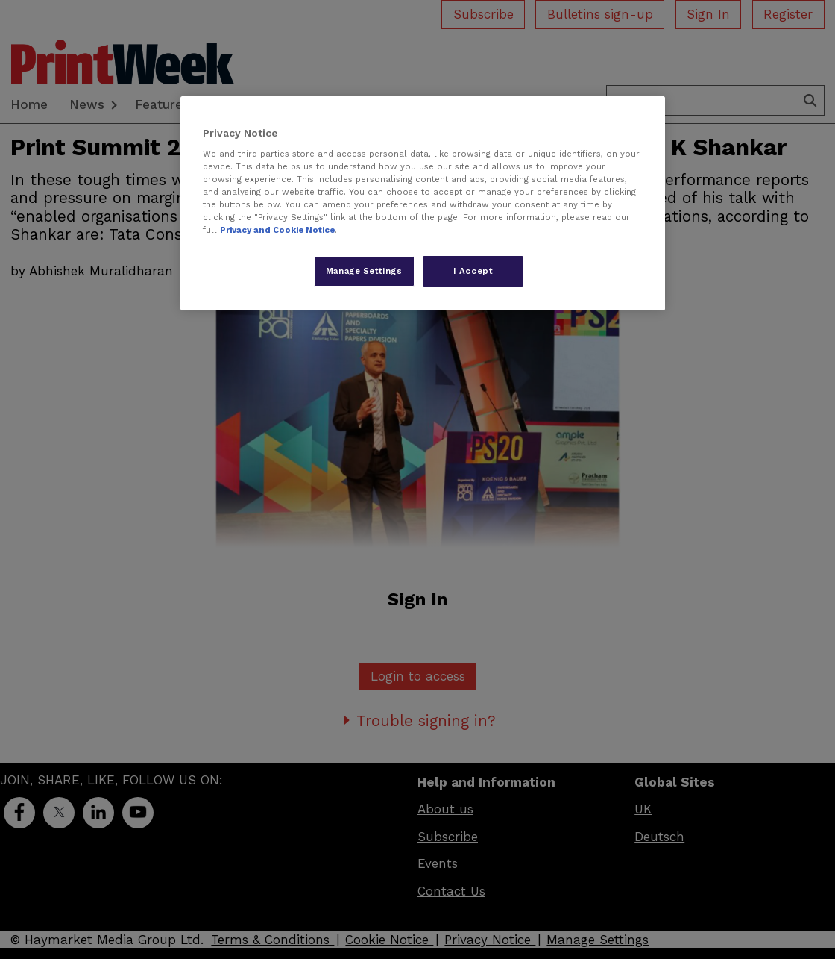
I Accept (473, 271)
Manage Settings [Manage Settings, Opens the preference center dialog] (364, 271)
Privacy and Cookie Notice (277, 230)
